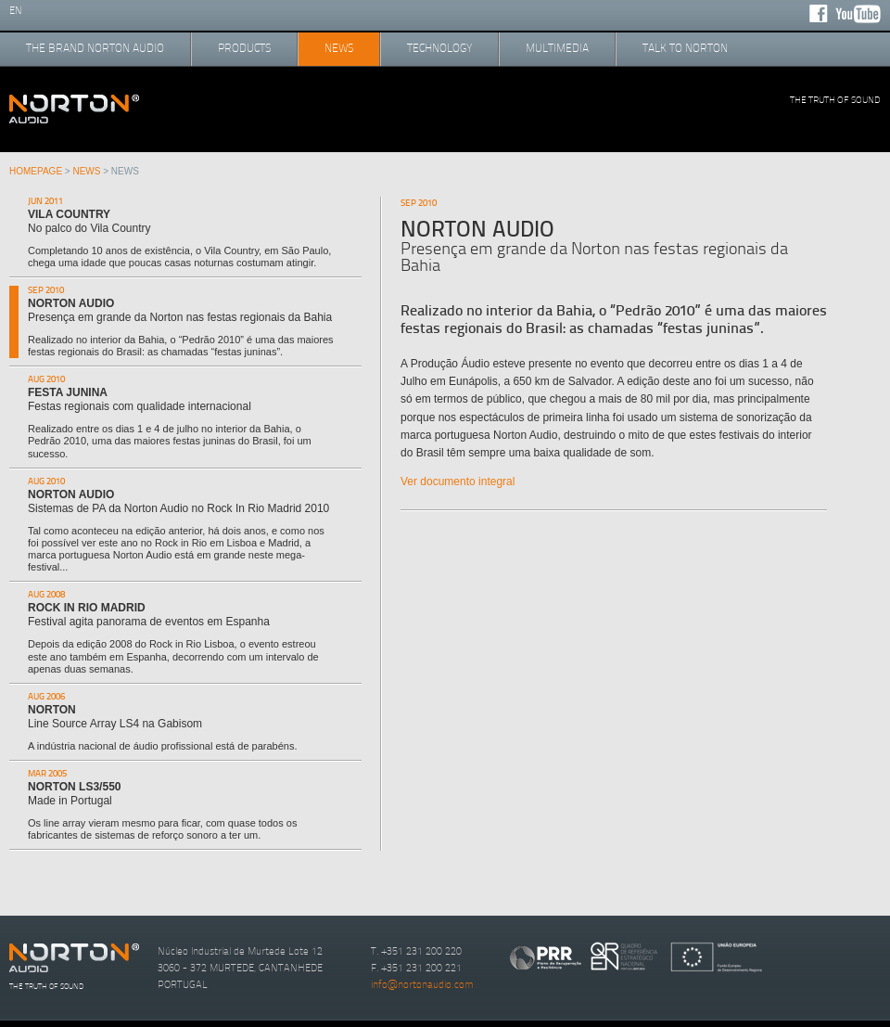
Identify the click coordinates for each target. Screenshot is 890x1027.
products (244, 48)
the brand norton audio (95, 48)
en (15, 11)
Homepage (35, 171)
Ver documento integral (457, 481)
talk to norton (685, 48)
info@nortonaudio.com (422, 985)
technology (439, 48)
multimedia (557, 48)
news (338, 48)
